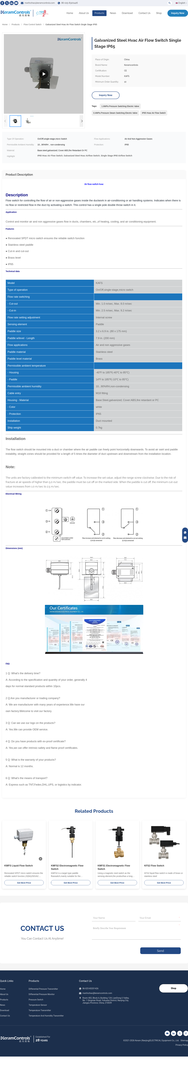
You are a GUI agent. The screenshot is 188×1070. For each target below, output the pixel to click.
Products (99, 13)
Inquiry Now (177, 13)
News (113, 13)
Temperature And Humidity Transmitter (46, 1016)
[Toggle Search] (169, 3)
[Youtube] (16, 3)
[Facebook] (2, 3)
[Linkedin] (12, 3)
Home (70, 13)
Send (160, 951)
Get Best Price (24, 883)
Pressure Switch (36, 999)
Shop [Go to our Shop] (173, 988)
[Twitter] (7, 3)
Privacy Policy (182, 1045)
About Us (84, 13)
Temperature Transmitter (40, 1010)
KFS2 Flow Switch (154, 865)
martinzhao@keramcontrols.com (40, 3)
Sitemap (184, 1040)
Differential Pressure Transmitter (43, 989)
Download (127, 13)
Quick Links (6, 981)
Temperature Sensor (38, 1005)
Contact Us (144, 13)
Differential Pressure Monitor (42, 994)
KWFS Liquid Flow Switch (18, 865)
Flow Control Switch (33, 24)
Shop (159, 13)
